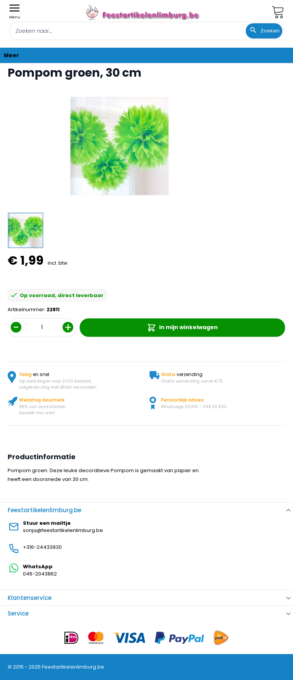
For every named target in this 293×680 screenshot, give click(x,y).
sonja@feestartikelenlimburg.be (63, 530)
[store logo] (143, 12)
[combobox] (146, 31)
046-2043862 (40, 573)
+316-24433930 (42, 547)
